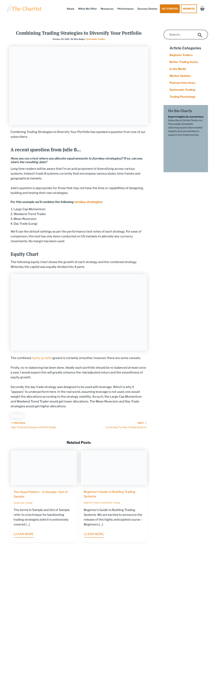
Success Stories (147, 8)
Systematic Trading (95, 39)
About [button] (70, 8)
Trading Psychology (182, 96)
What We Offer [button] (87, 8)
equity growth (42, 358)
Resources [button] (107, 8)
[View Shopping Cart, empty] (202, 9)
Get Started (170, 8)
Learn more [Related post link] (24, 534)
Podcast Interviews (182, 82)
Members (189, 8)
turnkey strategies (88, 202)
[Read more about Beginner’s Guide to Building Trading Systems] (114, 467)
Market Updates (180, 75)
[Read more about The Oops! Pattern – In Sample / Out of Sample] (44, 467)
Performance (125, 8)
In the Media (178, 68)
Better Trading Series (184, 62)
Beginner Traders (92, 502)
